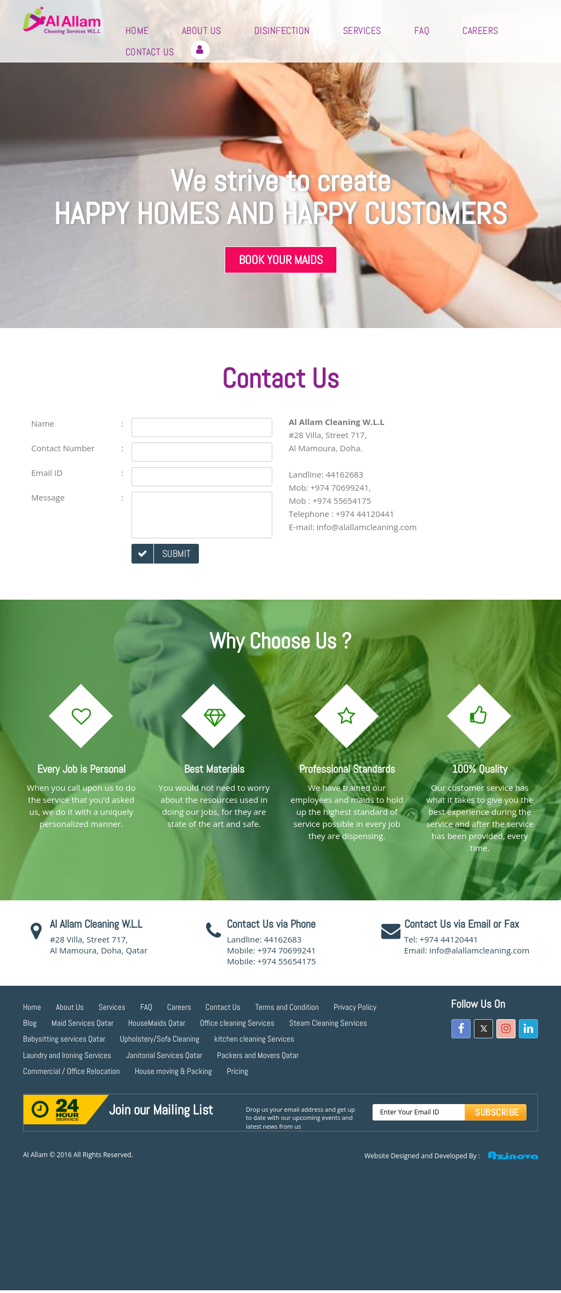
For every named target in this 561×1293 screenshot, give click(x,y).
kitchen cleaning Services (254, 1038)
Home (137, 30)
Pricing (237, 1071)
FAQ (422, 30)
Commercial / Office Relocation (71, 1071)
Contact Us (149, 51)
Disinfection (282, 30)
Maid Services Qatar (82, 1023)
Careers (480, 30)
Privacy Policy (355, 1007)
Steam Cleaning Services (328, 1023)
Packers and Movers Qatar (258, 1055)
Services (362, 30)
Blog (30, 1023)
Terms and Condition (287, 1007)
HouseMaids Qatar (156, 1023)
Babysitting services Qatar (64, 1038)
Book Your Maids (281, 259)
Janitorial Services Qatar (164, 1055)
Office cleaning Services (237, 1023)
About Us (201, 30)
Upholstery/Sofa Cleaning (159, 1038)
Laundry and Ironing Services (67, 1055)
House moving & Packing (173, 1071)
